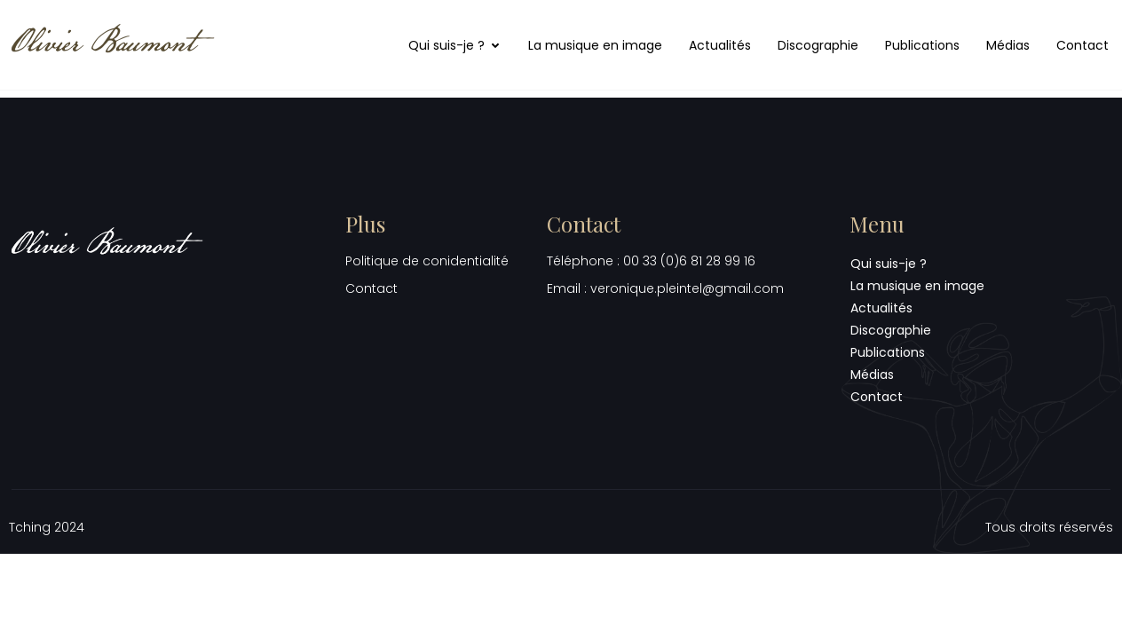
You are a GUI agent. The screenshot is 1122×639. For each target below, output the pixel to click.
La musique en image (595, 45)
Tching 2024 (46, 527)
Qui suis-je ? (455, 45)
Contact (1082, 45)
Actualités (720, 45)
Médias (1008, 45)
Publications (922, 45)
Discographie (818, 45)
